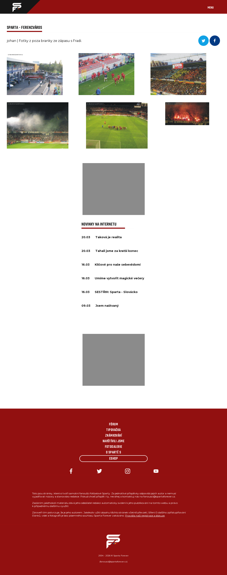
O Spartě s (113, 452)
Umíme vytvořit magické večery (119, 278)
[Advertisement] (114, 189)
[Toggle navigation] (215, 7)
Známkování (113, 435)
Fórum (113, 424)
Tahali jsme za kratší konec (116, 251)
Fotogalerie (113, 447)
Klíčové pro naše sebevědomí (118, 264)
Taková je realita (108, 237)
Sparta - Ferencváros (24, 27)
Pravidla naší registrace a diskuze (145, 515)
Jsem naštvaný (107, 306)
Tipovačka (113, 430)
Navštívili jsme (114, 441)
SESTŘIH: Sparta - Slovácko (116, 292)
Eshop (113, 458)
